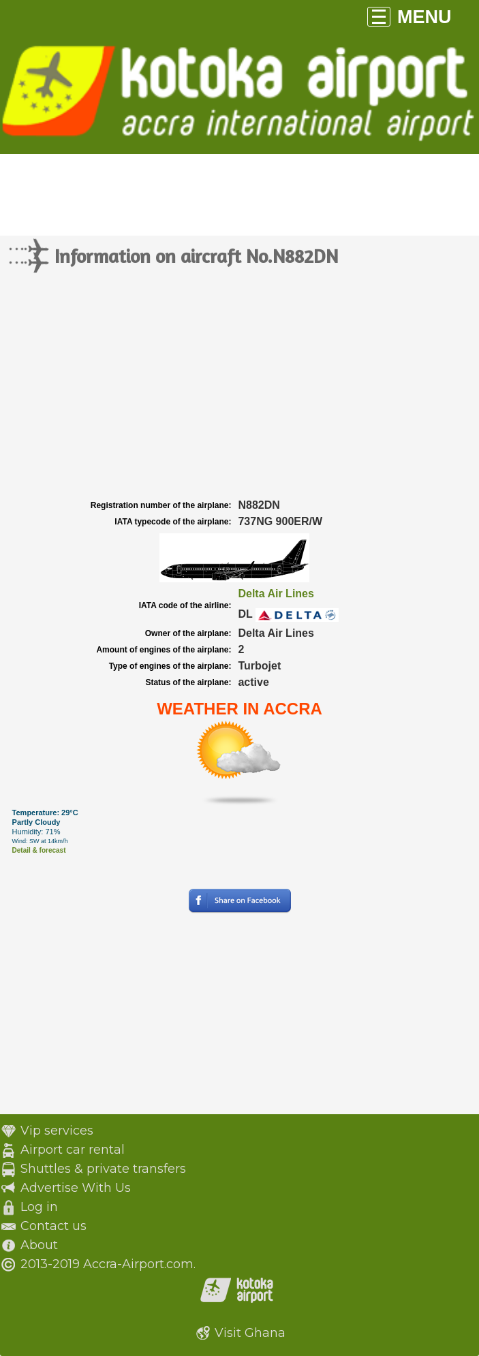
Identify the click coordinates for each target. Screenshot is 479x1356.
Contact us (53, 1225)
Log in (39, 1206)
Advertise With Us (75, 1187)
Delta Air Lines (275, 593)
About (39, 1244)
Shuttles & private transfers (103, 1168)
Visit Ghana (250, 1332)
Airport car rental (72, 1149)
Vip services (56, 1130)
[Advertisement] (239, 394)
